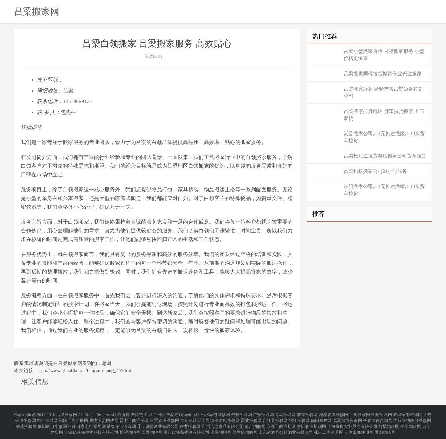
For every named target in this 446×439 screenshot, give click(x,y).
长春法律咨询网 (377, 418)
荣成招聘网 (26, 422)
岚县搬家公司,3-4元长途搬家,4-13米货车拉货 (384, 137)
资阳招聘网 (241, 413)
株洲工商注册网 (328, 426)
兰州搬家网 (359, 413)
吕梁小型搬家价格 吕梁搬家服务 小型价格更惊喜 (384, 55)
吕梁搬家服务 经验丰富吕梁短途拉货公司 (383, 92)
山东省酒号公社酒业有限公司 (286, 426)
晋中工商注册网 (134, 418)
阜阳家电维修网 (52, 422)
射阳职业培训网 (311, 422)
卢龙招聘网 (190, 422)
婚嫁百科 (191, 413)
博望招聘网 (130, 426)
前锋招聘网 (307, 413)
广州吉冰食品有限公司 (223, 422)
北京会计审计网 (194, 418)
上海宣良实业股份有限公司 (352, 422)
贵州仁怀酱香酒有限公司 (186, 426)
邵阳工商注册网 (73, 418)
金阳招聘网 (381, 413)
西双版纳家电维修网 (412, 418)
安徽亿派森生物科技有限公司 (91, 426)
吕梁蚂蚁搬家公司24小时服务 (375, 171)
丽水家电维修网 (215, 413)
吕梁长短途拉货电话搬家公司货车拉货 (385, 156)
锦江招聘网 (299, 418)
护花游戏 (174, 413)
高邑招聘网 (220, 426)
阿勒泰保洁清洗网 (119, 422)
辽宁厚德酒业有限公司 (158, 422)
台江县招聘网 (275, 418)
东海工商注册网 (281, 422)
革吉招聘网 (255, 422)
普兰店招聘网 (244, 426)
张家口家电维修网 (84, 422)
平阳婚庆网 (410, 422)
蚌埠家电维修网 (407, 413)
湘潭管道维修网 (333, 413)
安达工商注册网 (359, 426)
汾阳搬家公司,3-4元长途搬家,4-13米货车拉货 (384, 190)
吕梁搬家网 (36, 11)
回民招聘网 (151, 426)
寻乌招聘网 (285, 413)
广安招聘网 (263, 413)
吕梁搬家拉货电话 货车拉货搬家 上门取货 (384, 115)
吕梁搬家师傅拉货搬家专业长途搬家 (383, 73)
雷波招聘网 (251, 418)
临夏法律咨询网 (347, 418)
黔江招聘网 (47, 418)
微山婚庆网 (385, 426)
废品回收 (156, 413)
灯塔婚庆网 (388, 422)
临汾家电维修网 (225, 418)
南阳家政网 (321, 418)
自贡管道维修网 (164, 418)
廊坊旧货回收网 (103, 418)
